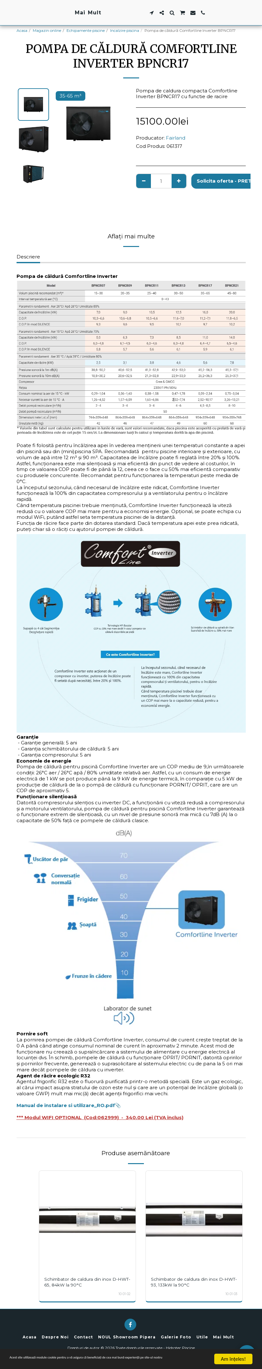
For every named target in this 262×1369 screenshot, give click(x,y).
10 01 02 (124, 1294)
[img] (87, 1219)
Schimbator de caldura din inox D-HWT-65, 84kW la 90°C (83, 1282)
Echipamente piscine (86, 30)
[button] (191, 12)
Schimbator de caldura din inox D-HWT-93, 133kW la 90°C (190, 1282)
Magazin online (47, 30)
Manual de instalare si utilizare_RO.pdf (66, 1105)
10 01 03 (231, 1294)
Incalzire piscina (124, 30)
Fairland (175, 138)
